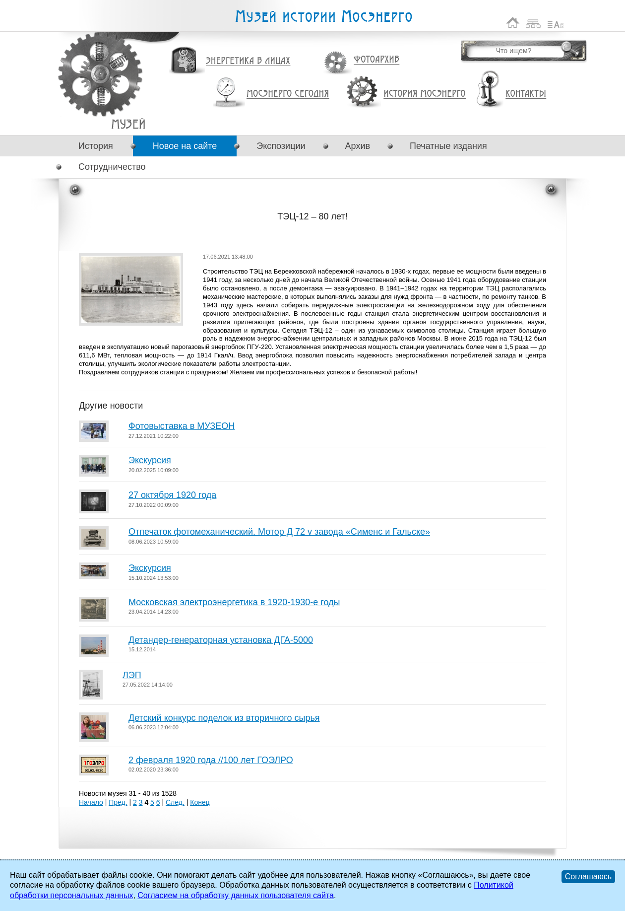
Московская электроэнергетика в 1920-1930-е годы (234, 602)
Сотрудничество (112, 167)
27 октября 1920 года (172, 495)
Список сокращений (555, 22)
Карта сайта (533, 22)
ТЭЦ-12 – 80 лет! (128, 124)
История (95, 146)
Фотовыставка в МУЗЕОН (181, 426)
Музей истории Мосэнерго (323, 16)
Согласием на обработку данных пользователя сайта (235, 895)
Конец (199, 802)
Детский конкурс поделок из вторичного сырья (224, 718)
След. (175, 802)
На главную (512, 22)
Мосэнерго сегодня (287, 93)
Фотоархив (376, 60)
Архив (357, 146)
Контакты (526, 93)
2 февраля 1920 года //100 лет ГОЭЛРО (210, 760)
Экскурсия (149, 460)
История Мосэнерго (425, 94)
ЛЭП (132, 675)
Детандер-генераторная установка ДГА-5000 (220, 640)
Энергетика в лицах (248, 61)
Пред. (118, 802)
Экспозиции (280, 146)
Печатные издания (448, 146)
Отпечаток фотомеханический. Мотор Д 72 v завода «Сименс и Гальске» (279, 532)
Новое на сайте (185, 146)
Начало (91, 802)
